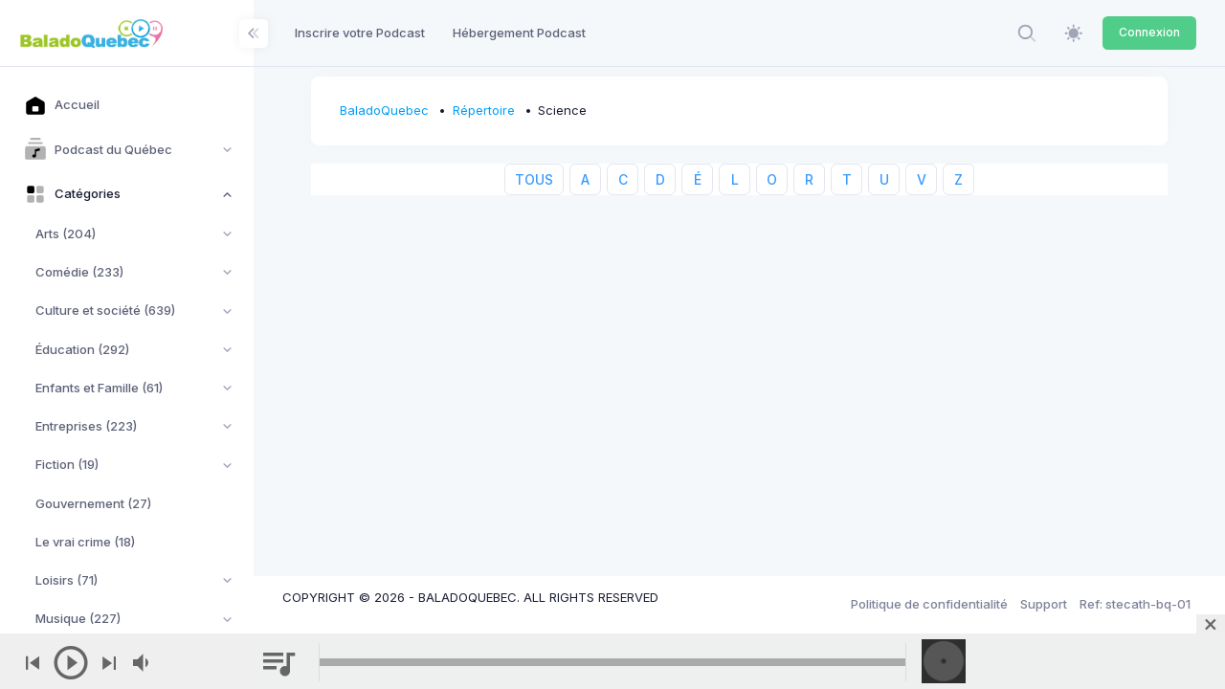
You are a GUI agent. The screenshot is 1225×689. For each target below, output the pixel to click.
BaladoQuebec (384, 110)
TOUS (534, 179)
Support (1043, 603)
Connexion (1149, 32)
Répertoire (484, 110)
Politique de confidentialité (929, 603)
